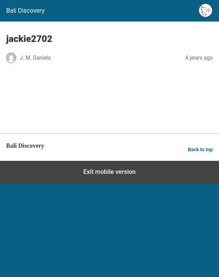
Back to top (200, 149)
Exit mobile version (109, 171)
